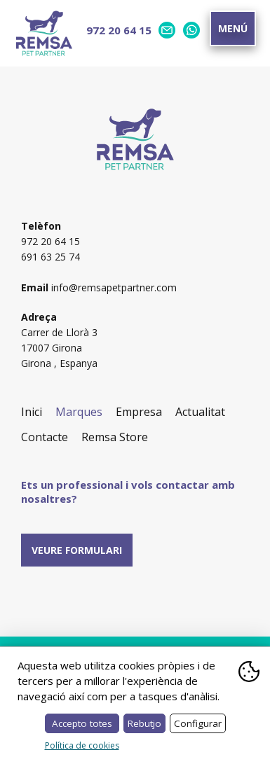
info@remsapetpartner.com (114, 287)
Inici (31, 411)
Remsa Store (114, 437)
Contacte (44, 437)
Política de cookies (82, 745)
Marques (78, 411)
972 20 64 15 (118, 30)
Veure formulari (77, 550)
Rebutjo (144, 723)
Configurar (198, 723)
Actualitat (200, 411)
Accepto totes (82, 723)
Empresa (139, 411)
